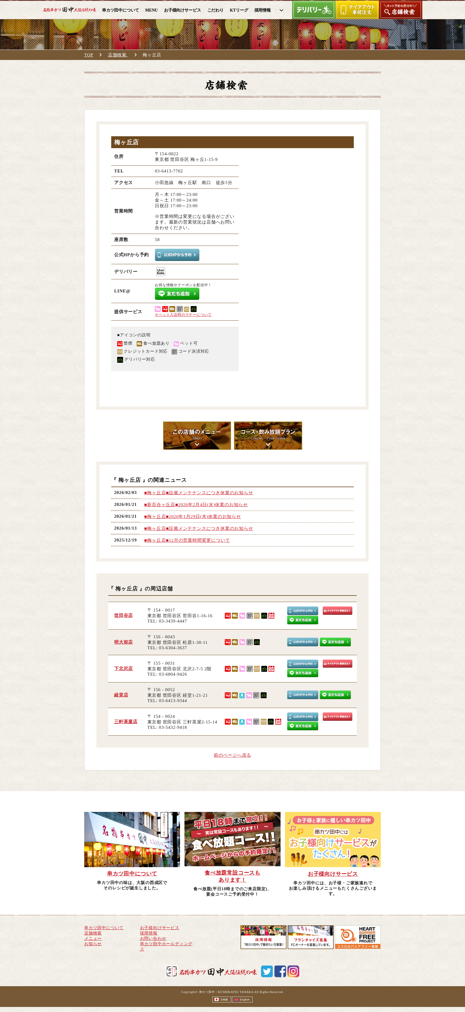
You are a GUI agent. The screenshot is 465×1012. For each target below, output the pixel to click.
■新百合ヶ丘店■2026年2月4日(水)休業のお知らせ (196, 504)
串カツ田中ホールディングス (166, 946)
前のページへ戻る (232, 755)
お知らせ (93, 944)
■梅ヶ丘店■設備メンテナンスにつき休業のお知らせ (198, 492)
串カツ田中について (104, 928)
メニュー (93, 938)
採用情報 (148, 933)
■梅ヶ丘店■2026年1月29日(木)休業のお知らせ (192, 516)
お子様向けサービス (159, 928)
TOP (88, 55)
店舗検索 (118, 55)
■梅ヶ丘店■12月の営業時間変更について (187, 540)
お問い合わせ (153, 938)
